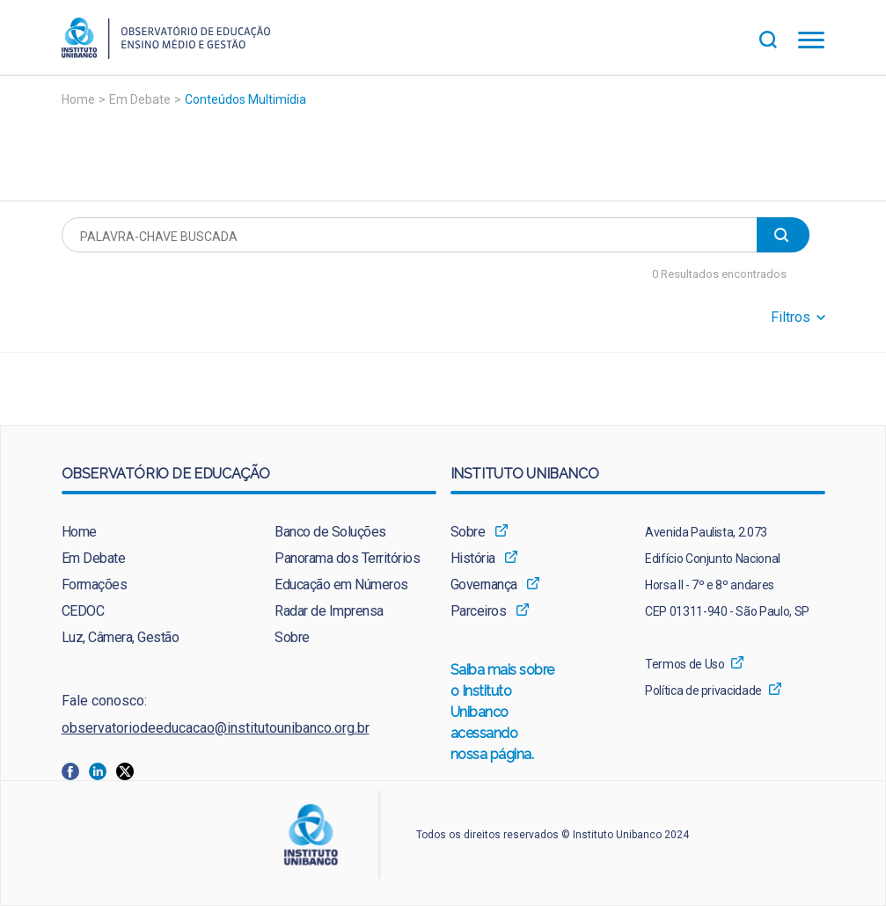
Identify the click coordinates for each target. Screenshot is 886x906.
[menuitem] (142, 532)
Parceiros (478, 611)
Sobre (292, 637)
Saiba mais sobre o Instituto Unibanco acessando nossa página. (503, 713)
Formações (95, 584)
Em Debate (140, 99)
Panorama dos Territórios (347, 558)
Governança (483, 584)
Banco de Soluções (330, 531)
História (472, 558)
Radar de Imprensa (329, 611)
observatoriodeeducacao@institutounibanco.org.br (216, 728)
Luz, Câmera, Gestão (120, 637)
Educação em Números (341, 584)
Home (78, 99)
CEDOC (83, 611)
